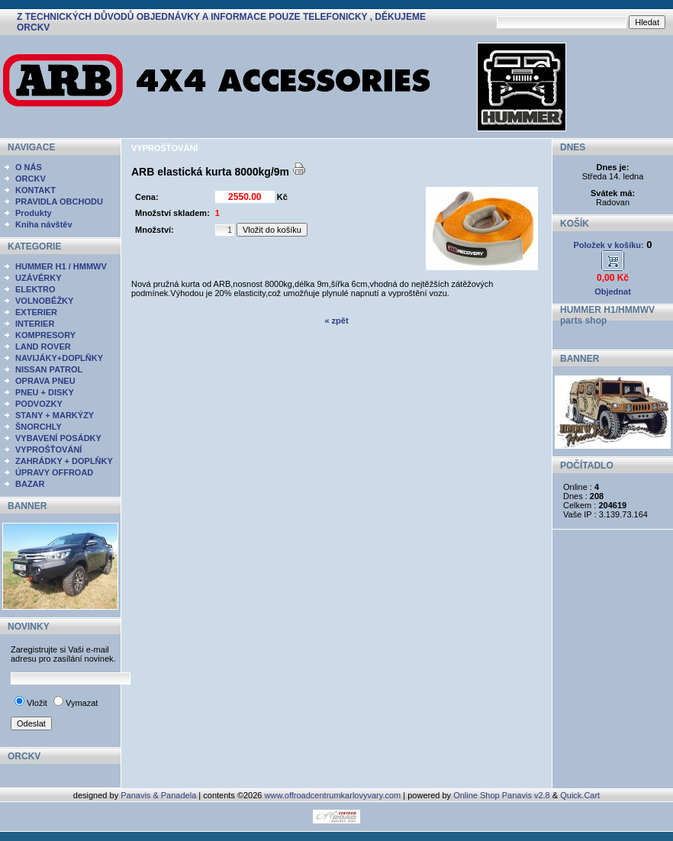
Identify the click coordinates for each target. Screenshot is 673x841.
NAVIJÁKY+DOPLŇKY (59, 357)
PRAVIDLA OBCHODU (59, 201)
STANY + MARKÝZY (54, 415)
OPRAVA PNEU (45, 380)
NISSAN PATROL (48, 369)
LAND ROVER (43, 346)
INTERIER (34, 323)
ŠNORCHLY (38, 426)
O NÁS (28, 167)
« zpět (336, 320)
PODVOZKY (39, 403)
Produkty (33, 213)
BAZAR (30, 483)
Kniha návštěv (43, 224)
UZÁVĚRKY (38, 277)
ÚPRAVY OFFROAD (54, 472)
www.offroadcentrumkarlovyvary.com (333, 795)
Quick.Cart (580, 795)
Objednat (612, 291)
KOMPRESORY (45, 335)
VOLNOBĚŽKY (44, 300)
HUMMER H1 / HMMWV (61, 266)
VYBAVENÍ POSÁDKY (58, 438)
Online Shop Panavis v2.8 (501, 795)
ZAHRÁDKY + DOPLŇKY (64, 461)
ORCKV (30, 178)
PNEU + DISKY (44, 392)
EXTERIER (36, 312)
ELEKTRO (35, 289)
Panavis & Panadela (159, 795)
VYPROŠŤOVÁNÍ (48, 449)
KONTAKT (35, 190)
